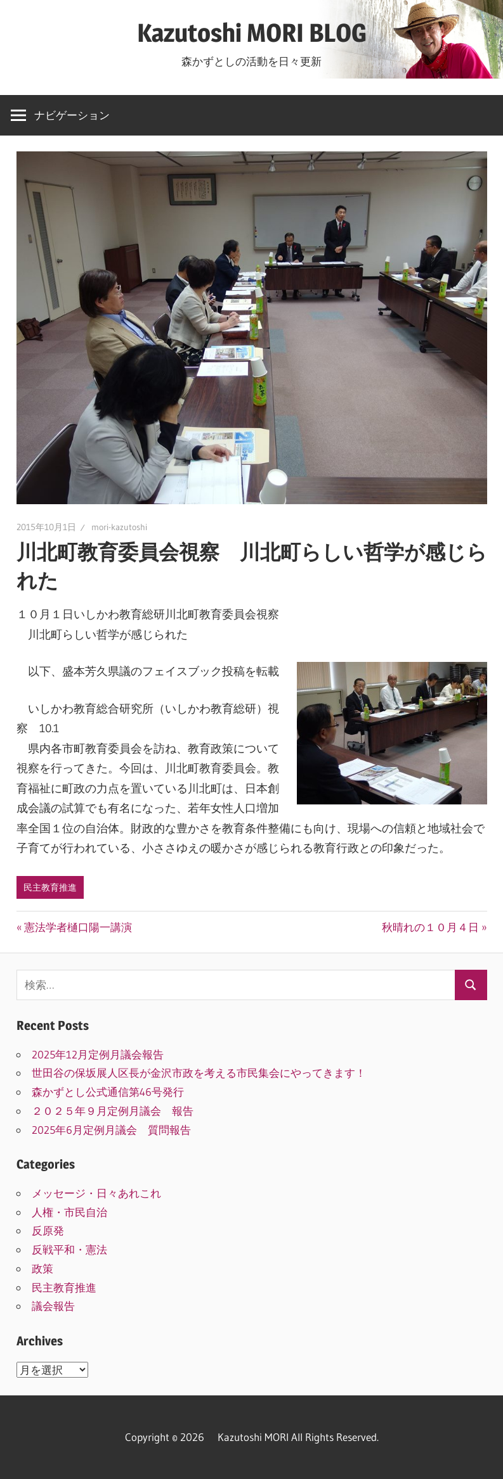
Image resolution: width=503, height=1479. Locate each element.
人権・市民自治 (69, 1212)
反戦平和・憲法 (69, 1249)
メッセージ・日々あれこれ (96, 1193)
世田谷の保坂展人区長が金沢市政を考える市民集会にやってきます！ (199, 1072)
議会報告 (53, 1305)
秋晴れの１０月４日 (430, 927)
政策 (42, 1268)
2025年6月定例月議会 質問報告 (111, 1129)
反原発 (48, 1230)
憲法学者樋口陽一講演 (77, 927)
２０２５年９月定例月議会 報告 (112, 1110)
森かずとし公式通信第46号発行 (108, 1091)
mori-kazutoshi (119, 527)
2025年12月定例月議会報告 (98, 1054)
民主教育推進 (50, 887)
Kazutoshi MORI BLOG (252, 32)
